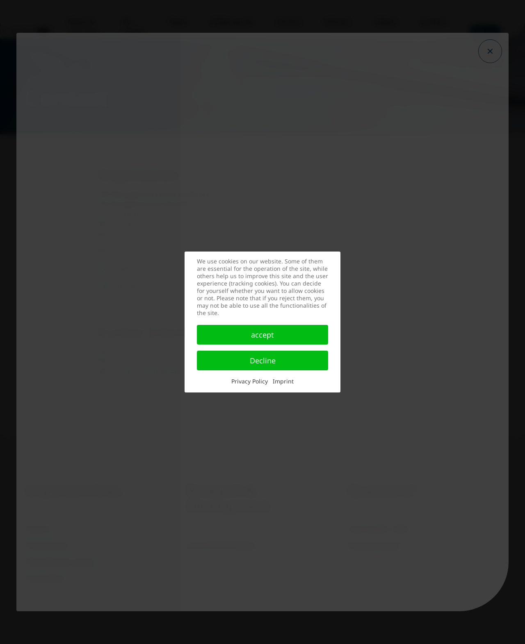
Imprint (283, 381)
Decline (263, 360)
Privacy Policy (249, 381)
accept (262, 335)
